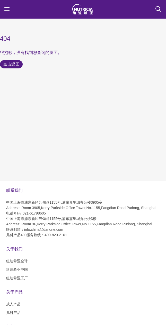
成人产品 (13, 304)
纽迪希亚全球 (17, 261)
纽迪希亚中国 (17, 269)
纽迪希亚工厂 (17, 278)
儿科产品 (13, 313)
